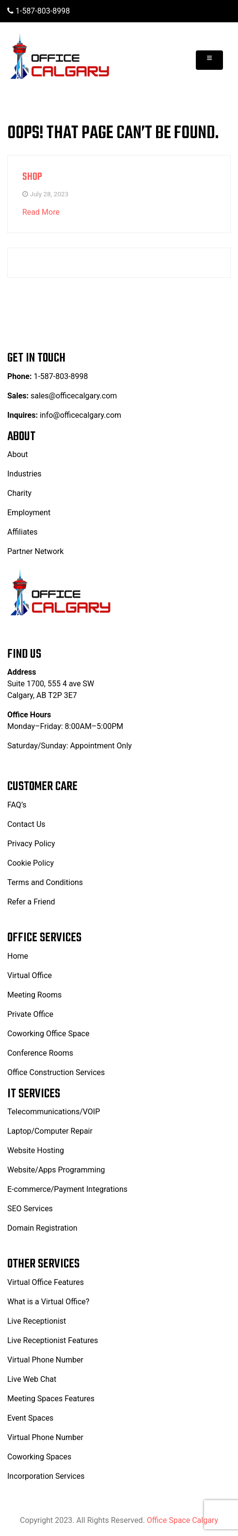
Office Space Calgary (182, 1520)
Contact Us (26, 824)
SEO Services (30, 1208)
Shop (32, 177)
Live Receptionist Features (52, 1340)
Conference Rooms (40, 1053)
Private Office (30, 1014)
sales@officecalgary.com (73, 395)
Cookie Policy (30, 863)
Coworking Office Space (48, 1033)
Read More (41, 212)
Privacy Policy (31, 843)
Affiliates (22, 532)
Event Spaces (30, 1418)
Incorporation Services (45, 1476)
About (17, 454)
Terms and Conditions (45, 882)
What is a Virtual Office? (48, 1301)
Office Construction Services (56, 1072)
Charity (19, 493)
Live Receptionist (36, 1321)
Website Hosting (35, 1150)
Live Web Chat (31, 1379)
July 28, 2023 (49, 194)
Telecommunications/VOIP (53, 1111)
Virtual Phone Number (45, 1359)
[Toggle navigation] (209, 60)
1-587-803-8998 (38, 11)
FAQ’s (16, 804)
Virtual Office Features (45, 1282)
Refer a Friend (31, 901)
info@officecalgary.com (80, 415)
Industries (24, 473)
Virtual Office (29, 975)
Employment (28, 512)
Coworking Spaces (39, 1456)
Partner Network (35, 551)
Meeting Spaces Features (51, 1398)
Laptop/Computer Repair (50, 1131)
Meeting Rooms (34, 994)
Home (17, 956)
